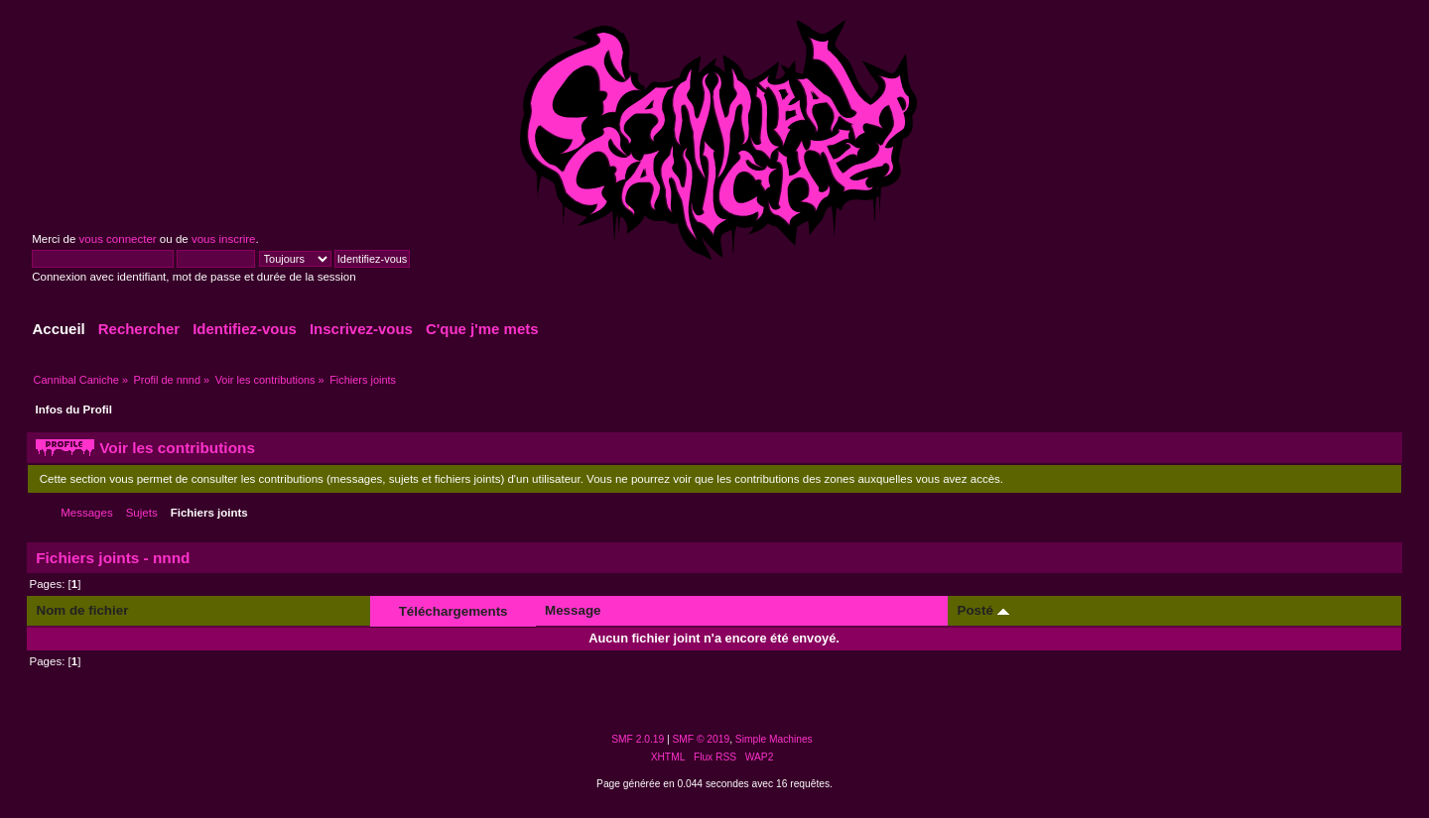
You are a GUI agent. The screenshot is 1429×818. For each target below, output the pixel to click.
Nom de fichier (83, 610)
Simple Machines (774, 739)
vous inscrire (224, 239)
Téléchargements (453, 611)
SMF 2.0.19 (637, 739)
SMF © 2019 (701, 739)
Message (572, 610)
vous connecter (118, 239)
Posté (983, 610)
